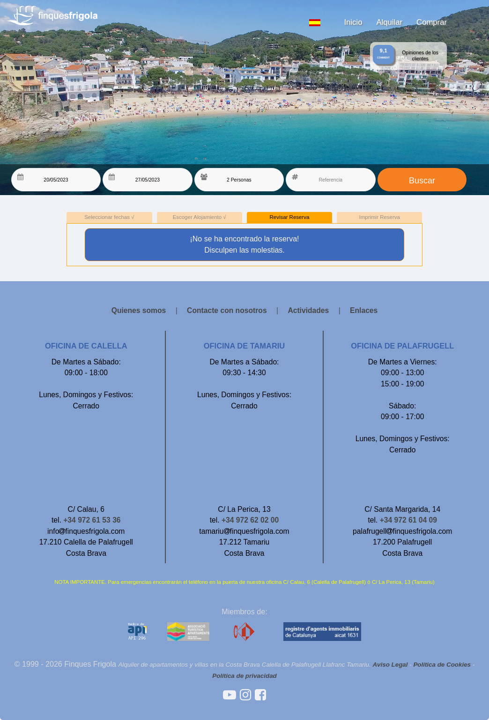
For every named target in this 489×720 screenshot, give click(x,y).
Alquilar (389, 22)
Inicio (353, 22)
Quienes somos (138, 310)
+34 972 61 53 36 (91, 520)
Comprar (431, 22)
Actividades (308, 310)
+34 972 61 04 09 (408, 520)
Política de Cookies (442, 664)
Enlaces (364, 310)
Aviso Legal (390, 664)
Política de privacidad (244, 675)
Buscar (422, 180)
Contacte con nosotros (227, 310)
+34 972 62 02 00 (250, 520)
